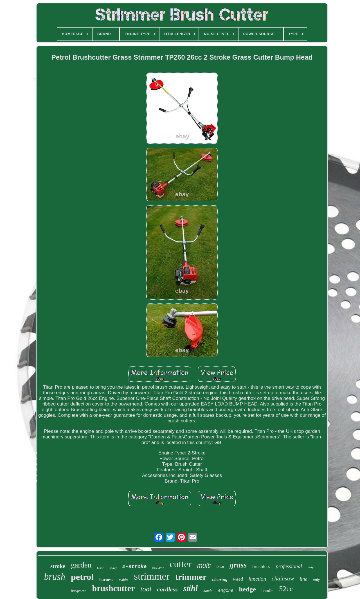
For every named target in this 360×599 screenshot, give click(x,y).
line (303, 579)
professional (289, 566)
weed (238, 579)
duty (311, 567)
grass (238, 564)
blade (100, 567)
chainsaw (283, 578)
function (257, 579)
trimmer (191, 577)
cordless (167, 589)
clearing (220, 579)
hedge (247, 589)
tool (145, 589)
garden (81, 565)
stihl (190, 588)
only (316, 580)
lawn (220, 567)
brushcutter (113, 588)
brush (54, 577)
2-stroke (134, 566)
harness (106, 579)
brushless (261, 566)
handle (268, 590)
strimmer (151, 576)
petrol (82, 577)
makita (123, 580)
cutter (180, 564)
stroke (57, 566)
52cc (286, 589)
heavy (113, 567)
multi (204, 565)
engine (225, 590)
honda (208, 591)
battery (158, 567)
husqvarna (79, 591)
